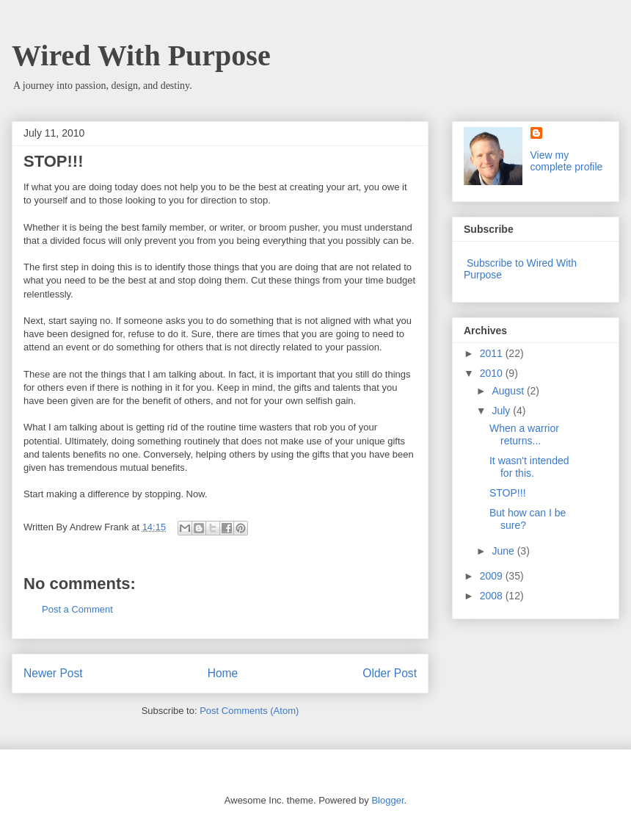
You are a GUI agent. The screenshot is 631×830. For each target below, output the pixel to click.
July (502, 410)
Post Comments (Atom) (249, 710)
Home (223, 673)
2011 (493, 353)
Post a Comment (77, 609)
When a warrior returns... (524, 434)
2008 (493, 596)
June (504, 551)
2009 (493, 576)
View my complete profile (566, 161)
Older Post (389, 673)
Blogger (387, 800)
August (509, 391)
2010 (493, 373)
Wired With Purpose (141, 55)
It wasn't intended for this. (529, 467)
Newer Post (53, 673)
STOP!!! (507, 493)
